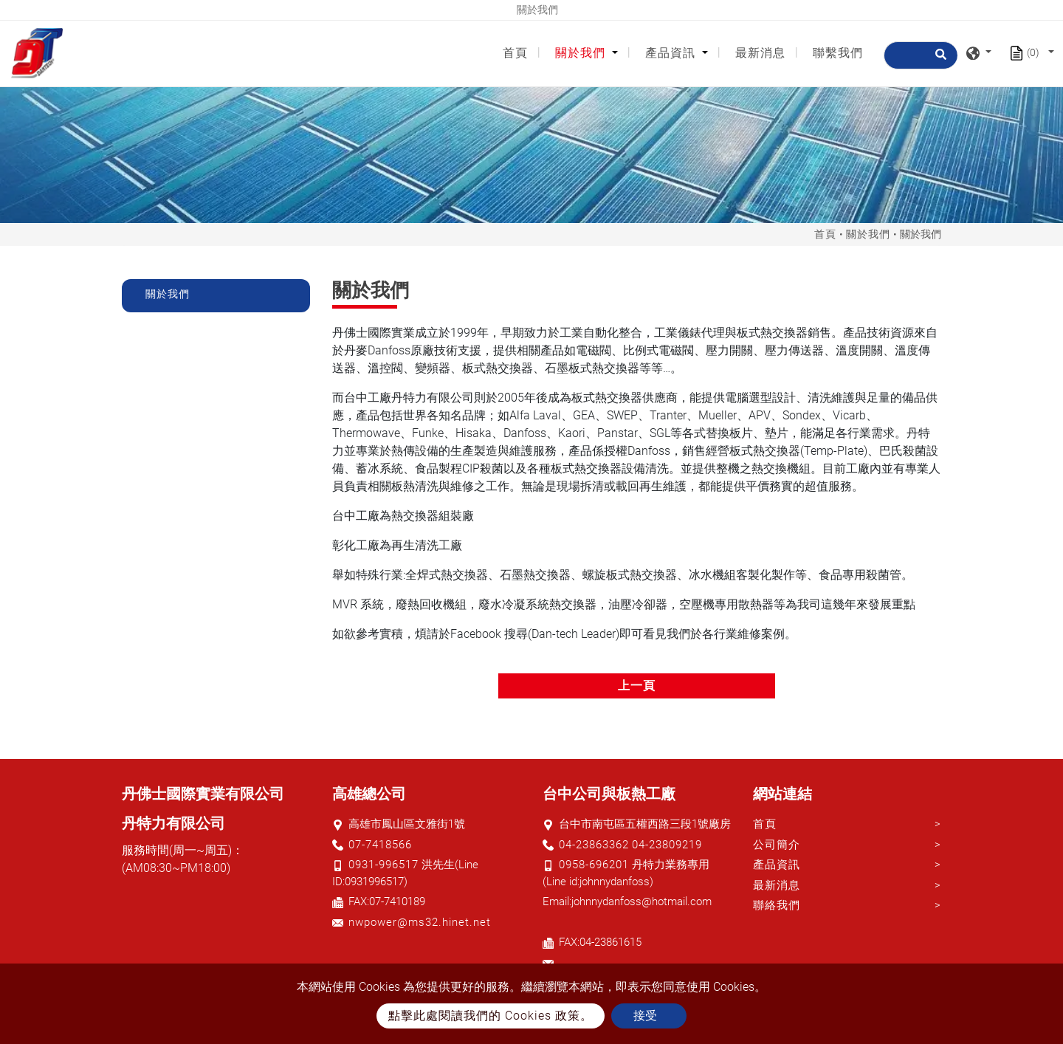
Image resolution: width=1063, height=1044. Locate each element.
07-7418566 (380, 844)
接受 (645, 1016)
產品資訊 (776, 864)
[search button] (938, 60)
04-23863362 (594, 844)
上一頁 (637, 686)
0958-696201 (594, 864)
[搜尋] (920, 55)
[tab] (216, 295)
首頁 (518, 52)
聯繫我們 (838, 53)
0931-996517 (383, 864)
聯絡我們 (776, 905)
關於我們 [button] (582, 53)
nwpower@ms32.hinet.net (419, 922)
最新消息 (760, 53)
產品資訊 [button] (672, 53)
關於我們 (868, 234)
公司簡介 (776, 844)
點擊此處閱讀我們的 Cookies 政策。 (490, 1016)
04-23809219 (667, 844)
